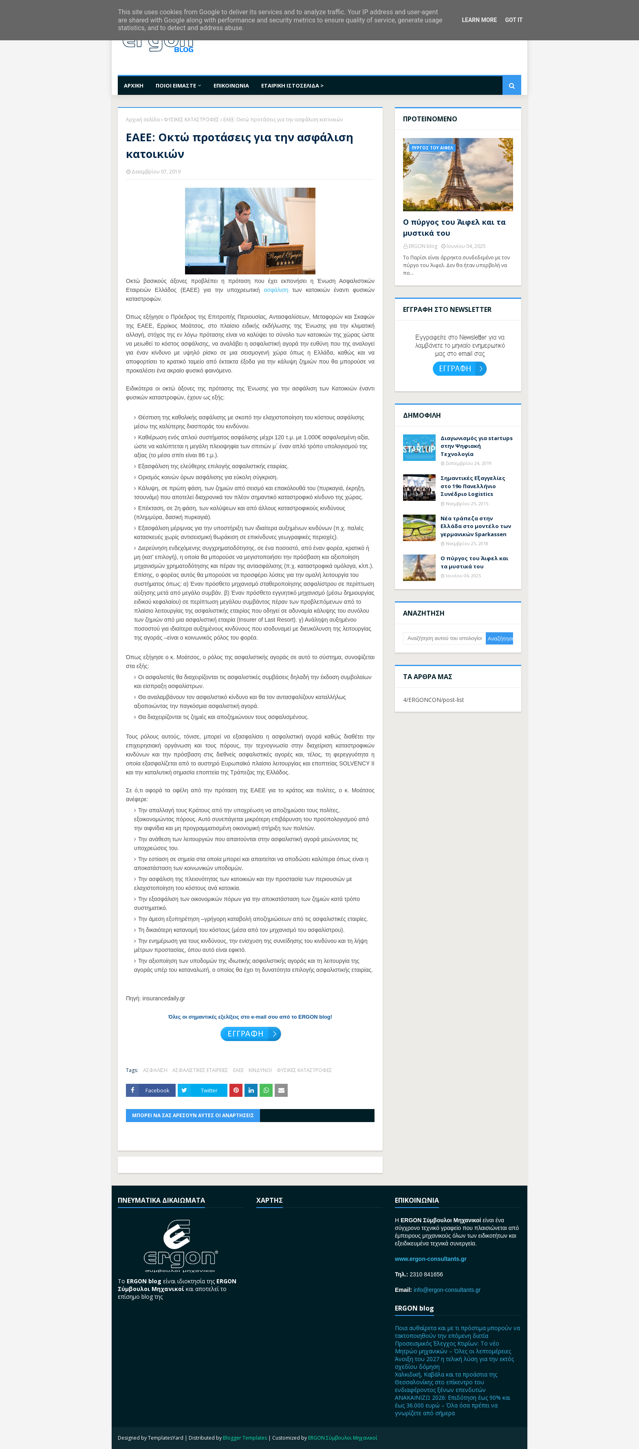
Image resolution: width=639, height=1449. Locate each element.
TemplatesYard (165, 1437)
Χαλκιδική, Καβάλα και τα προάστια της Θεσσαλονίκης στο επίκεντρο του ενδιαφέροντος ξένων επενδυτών (446, 1382)
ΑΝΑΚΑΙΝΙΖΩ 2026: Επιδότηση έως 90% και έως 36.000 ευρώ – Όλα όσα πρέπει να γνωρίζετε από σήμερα (452, 1405)
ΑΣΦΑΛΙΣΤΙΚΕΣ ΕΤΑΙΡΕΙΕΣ (200, 1070)
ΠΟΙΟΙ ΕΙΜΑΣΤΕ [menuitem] (176, 85)
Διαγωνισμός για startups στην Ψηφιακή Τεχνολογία (477, 446)
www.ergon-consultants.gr (431, 1259)
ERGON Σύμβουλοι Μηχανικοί (342, 1437)
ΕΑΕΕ (238, 1070)
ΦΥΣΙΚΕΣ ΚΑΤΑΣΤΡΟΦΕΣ (191, 119)
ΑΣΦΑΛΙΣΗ (155, 1070)
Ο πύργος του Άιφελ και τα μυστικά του (454, 227)
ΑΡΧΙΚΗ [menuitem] (133, 85)
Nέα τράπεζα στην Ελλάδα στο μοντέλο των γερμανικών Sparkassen (476, 526)
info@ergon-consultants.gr (447, 1290)
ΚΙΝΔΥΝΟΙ (260, 1070)
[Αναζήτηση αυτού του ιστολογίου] (444, 638)
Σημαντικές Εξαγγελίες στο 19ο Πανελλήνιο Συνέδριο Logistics (473, 486)
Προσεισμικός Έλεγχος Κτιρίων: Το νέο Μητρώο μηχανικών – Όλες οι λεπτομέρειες (453, 1347)
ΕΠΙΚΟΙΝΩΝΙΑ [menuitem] (231, 85)
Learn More (479, 20)
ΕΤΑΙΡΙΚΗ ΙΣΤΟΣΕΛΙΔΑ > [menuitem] (292, 85)
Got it (513, 20)
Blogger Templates (245, 1437)
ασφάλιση (276, 290)
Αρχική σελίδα (143, 119)
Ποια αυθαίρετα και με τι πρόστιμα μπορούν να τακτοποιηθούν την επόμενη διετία (457, 1331)
